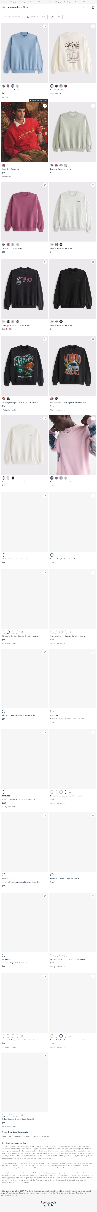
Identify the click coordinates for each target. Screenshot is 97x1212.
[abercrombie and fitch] (17, 7)
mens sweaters (7, 1175)
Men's (4, 1136)
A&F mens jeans (50, 1173)
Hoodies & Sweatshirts (22, 1136)
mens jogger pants (8, 1177)
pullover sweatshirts (79, 1180)
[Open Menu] (3, 7)
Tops (10, 1136)
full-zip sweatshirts (62, 1180)
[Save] (45, 26)
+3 (22, 632)
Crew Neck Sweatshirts (41, 1136)
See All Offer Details (9, 1195)
